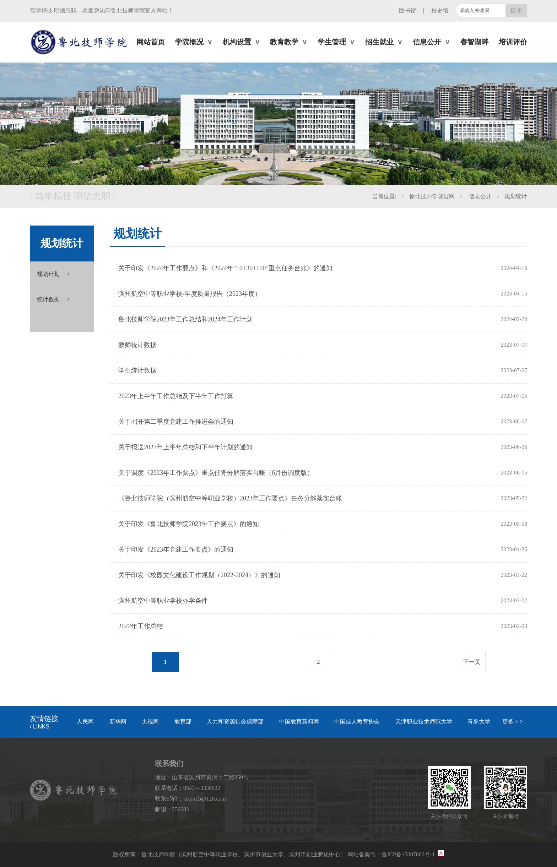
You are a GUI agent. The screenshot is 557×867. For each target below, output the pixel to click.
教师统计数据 (137, 344)
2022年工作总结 (140, 626)
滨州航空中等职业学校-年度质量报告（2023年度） (189, 293)
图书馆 (407, 10)
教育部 (182, 722)
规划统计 (515, 196)
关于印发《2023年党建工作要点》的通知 (175, 549)
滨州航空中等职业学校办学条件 (163, 600)
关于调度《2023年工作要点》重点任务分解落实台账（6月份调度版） (215, 472)
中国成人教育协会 (357, 722)
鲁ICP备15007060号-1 (409, 854)
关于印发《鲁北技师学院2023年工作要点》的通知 (188, 523)
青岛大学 (478, 722)
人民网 (85, 722)
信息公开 (479, 196)
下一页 (471, 662)
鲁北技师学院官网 (432, 196)
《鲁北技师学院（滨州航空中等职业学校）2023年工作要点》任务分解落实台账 (230, 498)
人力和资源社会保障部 (235, 722)
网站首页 (150, 42)
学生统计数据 (137, 370)
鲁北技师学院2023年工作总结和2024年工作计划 (185, 319)
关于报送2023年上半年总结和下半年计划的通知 (185, 447)
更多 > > (512, 722)
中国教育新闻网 (299, 722)
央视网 (150, 722)
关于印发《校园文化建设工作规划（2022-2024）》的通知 (199, 575)
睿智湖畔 (474, 42)
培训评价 (513, 42)
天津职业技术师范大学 (423, 722)
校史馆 (439, 10)
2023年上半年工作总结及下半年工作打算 (175, 396)
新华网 (117, 722)
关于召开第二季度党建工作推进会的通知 (175, 421)
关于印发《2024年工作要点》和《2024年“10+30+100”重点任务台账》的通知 (225, 268)
